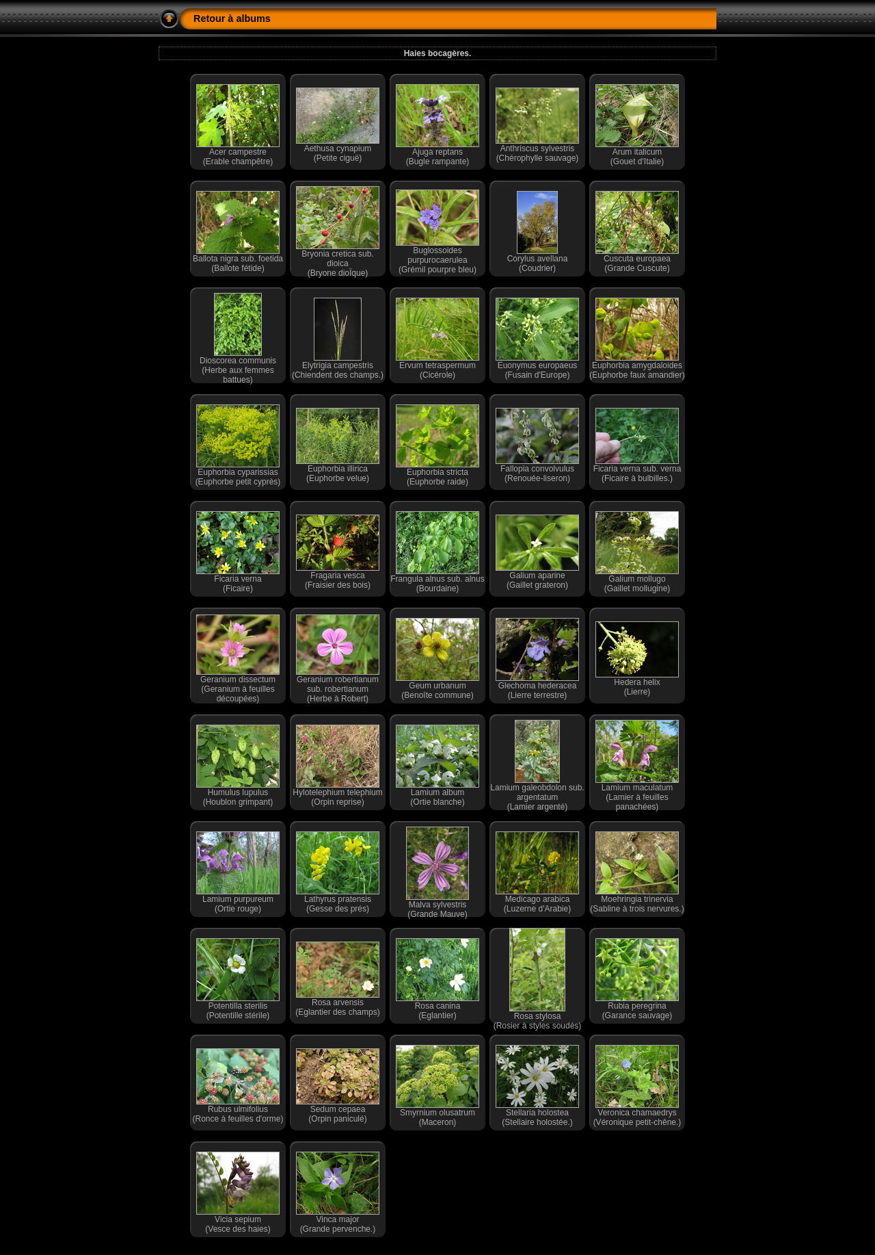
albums (253, 18)
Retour (209, 18)
